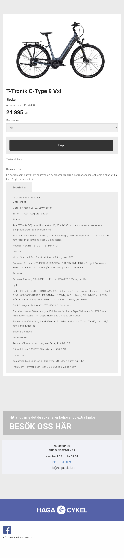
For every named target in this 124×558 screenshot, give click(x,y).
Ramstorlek (12, 120)
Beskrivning (19, 187)
